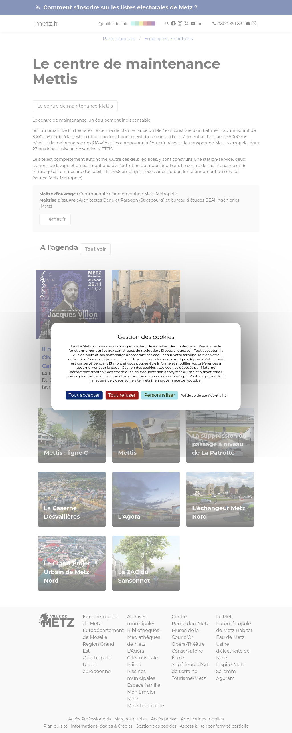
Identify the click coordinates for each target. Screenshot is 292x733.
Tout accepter (84, 395)
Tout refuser (122, 395)
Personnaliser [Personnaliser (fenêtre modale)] (159, 395)
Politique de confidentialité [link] (204, 395)
